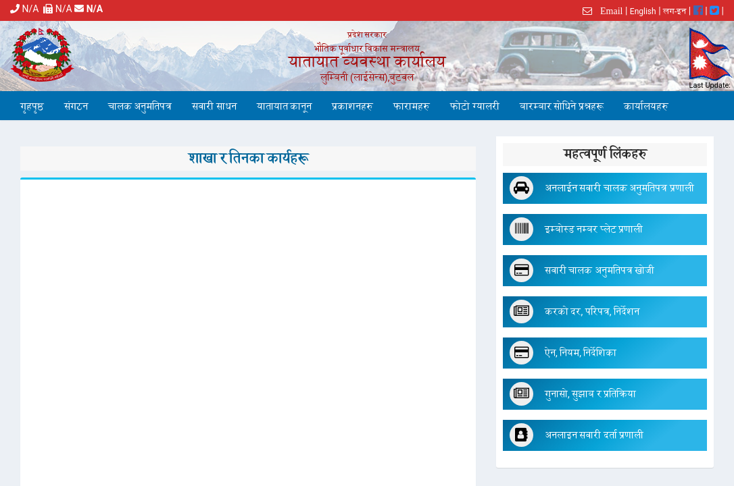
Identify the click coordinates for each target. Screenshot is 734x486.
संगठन (76, 106)
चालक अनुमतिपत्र (140, 106)
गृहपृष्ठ (32, 106)
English (643, 11)
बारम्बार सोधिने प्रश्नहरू (562, 106)
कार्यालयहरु (646, 106)
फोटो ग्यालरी (474, 106)
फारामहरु (411, 106)
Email (607, 11)
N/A (26, 8)
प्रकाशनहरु (352, 106)
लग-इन (674, 11)
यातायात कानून (284, 106)
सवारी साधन (214, 106)
